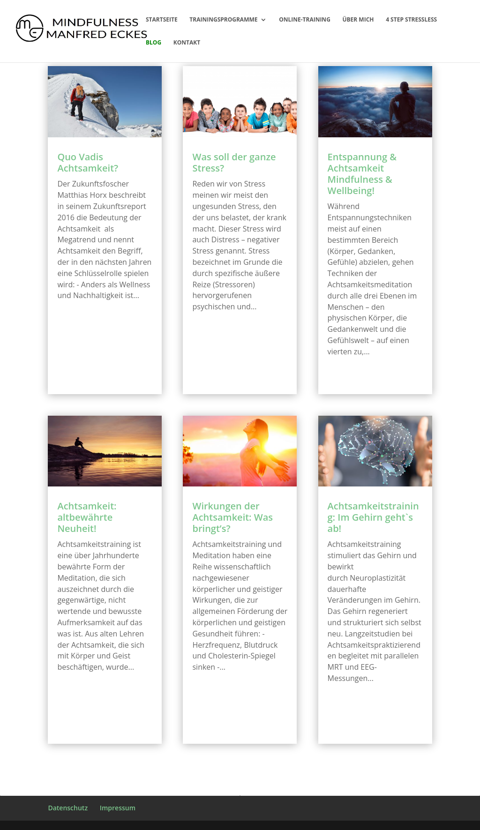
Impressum (117, 807)
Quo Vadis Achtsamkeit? (87, 162)
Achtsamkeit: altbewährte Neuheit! (86, 517)
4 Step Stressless (411, 19)
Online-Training (304, 19)
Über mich (358, 19)
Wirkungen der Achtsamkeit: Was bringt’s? (232, 517)
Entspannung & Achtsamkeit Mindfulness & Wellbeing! (362, 173)
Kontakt (186, 42)
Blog (153, 42)
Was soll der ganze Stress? (234, 162)
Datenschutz (68, 807)
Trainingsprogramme (223, 19)
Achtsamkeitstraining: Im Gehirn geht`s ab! (373, 517)
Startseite (162, 19)
